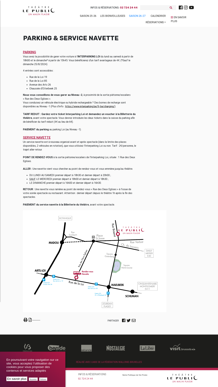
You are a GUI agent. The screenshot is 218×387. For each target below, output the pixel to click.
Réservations (155, 22)
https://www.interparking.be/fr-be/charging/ (90, 107)
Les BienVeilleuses (112, 16)
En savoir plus (16, 378)
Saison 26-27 (137, 16)
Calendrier (158, 16)
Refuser (43, 379)
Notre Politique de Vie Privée (134, 376)
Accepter (33, 379)
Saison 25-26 (88, 16)
